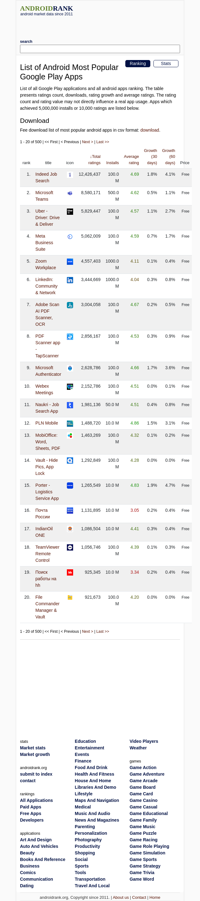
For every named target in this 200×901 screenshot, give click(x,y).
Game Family (143, 820)
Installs (112, 162)
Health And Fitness (94, 774)
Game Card (141, 793)
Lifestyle (83, 793)
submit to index (36, 774)
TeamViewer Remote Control (47, 554)
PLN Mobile (46, 422)
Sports (81, 865)
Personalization (91, 833)
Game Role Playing (149, 846)
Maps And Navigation (97, 800)
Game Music (142, 826)
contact (28, 780)
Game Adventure (147, 774)
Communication (36, 879)
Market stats (33, 747)
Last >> (102, 142)
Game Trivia (142, 872)
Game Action (143, 767)
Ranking (138, 63)
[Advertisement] (100, 25)
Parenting (85, 826)
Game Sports (143, 859)
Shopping (85, 852)
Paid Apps (30, 806)
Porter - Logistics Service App (47, 492)
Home (154, 897)
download (149, 130)
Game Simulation (147, 852)
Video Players (144, 741)
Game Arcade (144, 780)
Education (85, 741)
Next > (87, 142)
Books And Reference (42, 859)
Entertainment (89, 747)
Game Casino (144, 800)
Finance (83, 760)
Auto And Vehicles (39, 846)
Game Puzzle (143, 833)
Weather (138, 747)
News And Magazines (97, 820)
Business (29, 865)
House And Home (93, 780)
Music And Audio (92, 813)
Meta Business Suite (44, 243)
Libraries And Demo (95, 787)
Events (82, 754)
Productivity (87, 846)
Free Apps (30, 813)
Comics (28, 872)
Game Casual (144, 806)
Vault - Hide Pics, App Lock (46, 467)
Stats (166, 63)
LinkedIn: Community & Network (46, 286)
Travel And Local (92, 885)
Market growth (35, 754)
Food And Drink (91, 767)
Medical (83, 806)
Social (81, 859)
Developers (31, 820)
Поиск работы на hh (45, 579)
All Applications (36, 800)
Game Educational (149, 813)
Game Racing (144, 839)
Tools (80, 872)
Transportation (90, 879)
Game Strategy (145, 865)
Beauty (27, 852)
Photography (88, 839)
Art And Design (36, 839)
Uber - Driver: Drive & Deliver (47, 218)
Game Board (143, 787)
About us (121, 897)
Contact (139, 897)
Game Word (142, 879)
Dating (27, 885)
